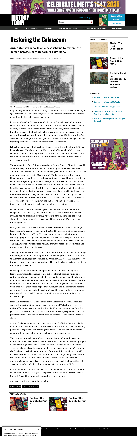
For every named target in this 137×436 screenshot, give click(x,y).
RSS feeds (42, 429)
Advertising (35, 429)
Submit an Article (51, 429)
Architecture (33, 386)
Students (86, 429)
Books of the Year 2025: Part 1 (38, 401)
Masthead (19, 429)
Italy (24, 386)
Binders (67, 429)
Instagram (112, 429)
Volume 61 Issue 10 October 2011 (50, 58)
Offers (116, 20)
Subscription (116, 16)
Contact (25, 429)
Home (17, 28)
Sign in (90, 18)
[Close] (38, 433)
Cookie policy (73, 429)
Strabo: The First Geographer (106, 107)
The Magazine (32, 28)
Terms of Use (102, 429)
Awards (80, 429)
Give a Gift (116, 24)
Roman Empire (15, 386)
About (13, 429)
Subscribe (82, 18)
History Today (34, 58)
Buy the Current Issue (68, 28)
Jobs (29, 429)
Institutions (117, 28)
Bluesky (118, 429)
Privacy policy (94, 429)
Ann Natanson (15, 58)
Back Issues (60, 429)
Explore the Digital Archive (94, 28)
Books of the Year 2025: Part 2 (77, 401)
